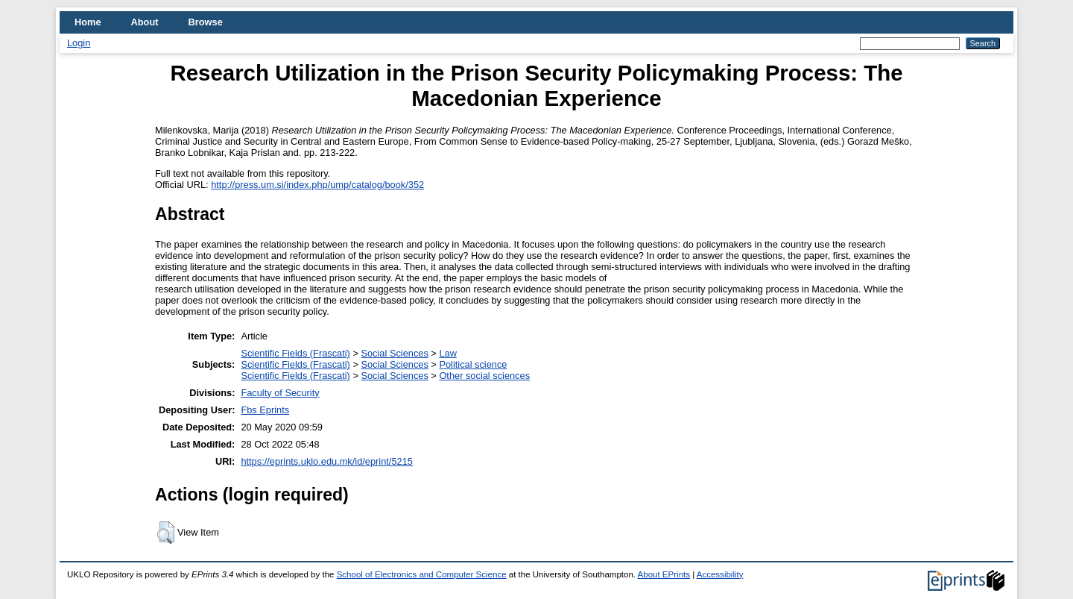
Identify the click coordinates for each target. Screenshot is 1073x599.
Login (78, 42)
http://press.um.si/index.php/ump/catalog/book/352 (317, 184)
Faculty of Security (280, 392)
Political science (473, 364)
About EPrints (664, 574)
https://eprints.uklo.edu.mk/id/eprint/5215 (326, 461)
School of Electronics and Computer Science (422, 574)
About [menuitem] (145, 22)
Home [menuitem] (88, 22)
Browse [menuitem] (206, 22)
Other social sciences (484, 375)
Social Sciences (394, 353)
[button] (165, 532)
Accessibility (720, 574)
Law (447, 353)
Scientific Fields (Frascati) (295, 353)
